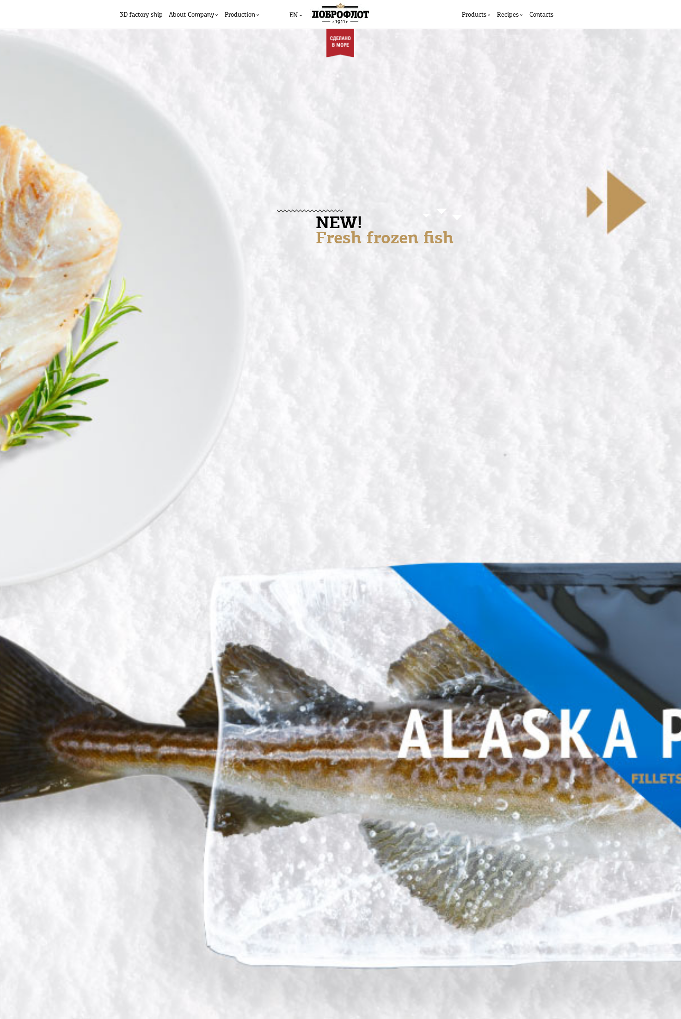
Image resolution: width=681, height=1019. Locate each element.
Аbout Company (191, 15)
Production (240, 15)
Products (474, 15)
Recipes (508, 15)
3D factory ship (141, 15)
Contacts (541, 15)
